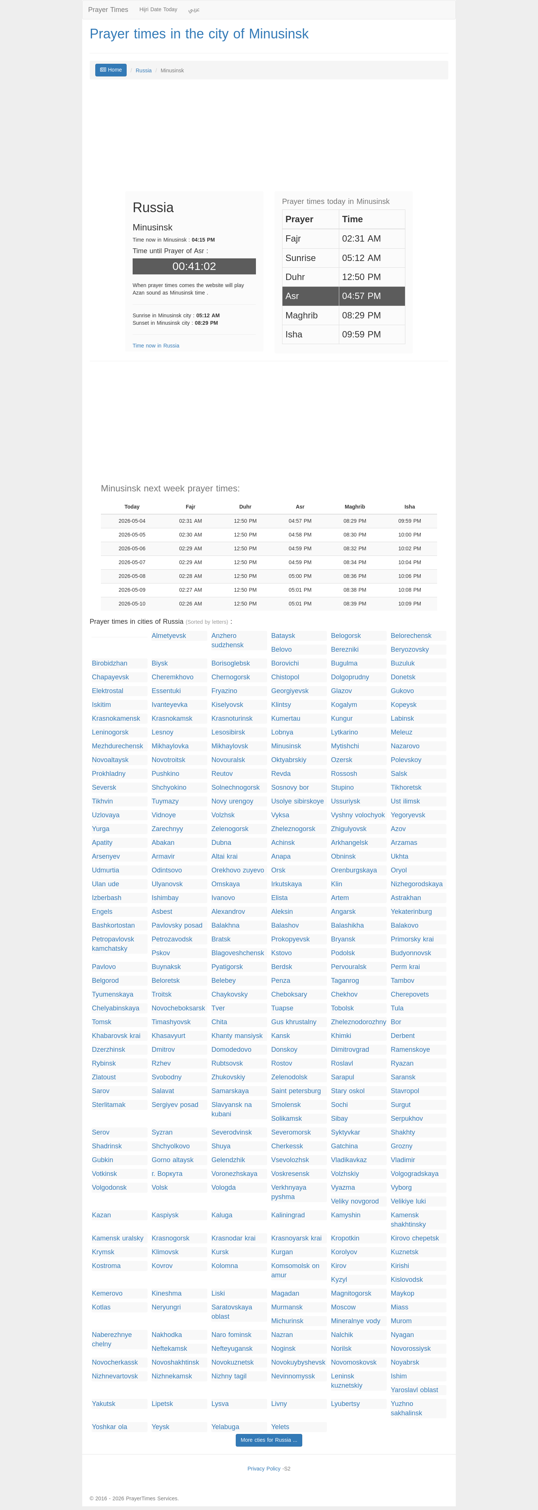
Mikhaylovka (170, 746)
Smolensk (286, 1105)
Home (111, 70)
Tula (397, 1008)
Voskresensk (290, 1174)
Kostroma (106, 1266)
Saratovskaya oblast (231, 1312)
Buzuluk (403, 663)
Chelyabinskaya (115, 1008)
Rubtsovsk (227, 1063)
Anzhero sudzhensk (227, 640)
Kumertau (285, 719)
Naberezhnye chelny (112, 1339)
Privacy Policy (263, 1469)
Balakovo (404, 926)
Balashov (285, 926)
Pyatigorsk (227, 967)
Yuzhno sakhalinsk (406, 1408)
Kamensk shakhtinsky (408, 1220)
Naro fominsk (231, 1335)
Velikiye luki (408, 1201)
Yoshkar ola (109, 1427)
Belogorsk (346, 636)
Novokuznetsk (232, 1363)
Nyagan (402, 1335)
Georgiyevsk (290, 691)
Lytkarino (344, 732)
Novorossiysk (411, 1349)
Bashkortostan (113, 926)
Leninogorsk (110, 732)
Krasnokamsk (172, 719)
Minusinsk (286, 746)
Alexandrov (228, 912)
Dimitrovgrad (350, 1050)
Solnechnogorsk (235, 788)
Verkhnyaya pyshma (288, 1192)
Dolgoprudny (350, 677)
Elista (279, 898)
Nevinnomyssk (293, 1376)
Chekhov (344, 995)
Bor (396, 1022)
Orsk (278, 870)
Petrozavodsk (172, 939)
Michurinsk (287, 1321)
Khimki (341, 1036)
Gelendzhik (228, 1160)
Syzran (162, 1132)
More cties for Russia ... (269, 1440)
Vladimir (403, 1160)
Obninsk (343, 857)
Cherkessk (287, 1146)
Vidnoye (164, 815)
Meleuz (401, 732)
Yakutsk (103, 1404)
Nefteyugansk (232, 1349)
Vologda (223, 1188)
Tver (218, 1008)
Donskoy (284, 1050)
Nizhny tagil (229, 1376)
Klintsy (281, 705)
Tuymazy (165, 801)
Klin (336, 884)
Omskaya (225, 884)
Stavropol (405, 1091)
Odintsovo (167, 870)
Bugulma (344, 663)
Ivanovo (223, 898)
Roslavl (342, 1063)
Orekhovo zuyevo (237, 870)
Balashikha (347, 926)
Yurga (100, 829)
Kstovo (281, 953)
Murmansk (287, 1307)
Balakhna (225, 926)
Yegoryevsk (408, 815)
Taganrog (345, 981)
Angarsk (343, 912)
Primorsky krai (412, 939)
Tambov (402, 981)
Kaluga (221, 1215)
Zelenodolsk (289, 1077)
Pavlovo (104, 967)
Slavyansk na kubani (231, 1109)
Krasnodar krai (233, 1238)
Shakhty (403, 1132)
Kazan (101, 1215)
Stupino (342, 788)
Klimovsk (165, 1252)
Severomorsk (291, 1132)
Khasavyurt (168, 1036)
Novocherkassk (115, 1363)
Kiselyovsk (227, 705)
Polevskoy (406, 760)
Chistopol (285, 677)
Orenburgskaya (354, 870)
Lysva (220, 1404)
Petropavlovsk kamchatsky (113, 944)
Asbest (162, 912)
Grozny (401, 1146)
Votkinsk (104, 1174)
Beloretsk (166, 981)
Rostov (281, 1063)
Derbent (403, 1036)
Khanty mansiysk (237, 1036)
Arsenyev (106, 857)
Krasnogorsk (170, 1238)
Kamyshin (346, 1215)
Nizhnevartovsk (115, 1376)
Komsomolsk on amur (295, 1270)
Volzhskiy (345, 1174)
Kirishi (400, 1266)
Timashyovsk (171, 1022)
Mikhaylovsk (229, 746)
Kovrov (162, 1266)
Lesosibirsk (228, 732)
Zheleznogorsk (293, 829)
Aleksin (282, 912)
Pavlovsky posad (177, 926)
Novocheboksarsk (178, 1008)
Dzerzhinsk (108, 1050)
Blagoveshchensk (237, 953)
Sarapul (342, 1077)
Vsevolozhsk (290, 1160)
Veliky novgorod (355, 1201)
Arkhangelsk (349, 843)
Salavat (163, 1091)
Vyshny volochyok (358, 815)
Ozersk (341, 760)
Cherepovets (410, 995)
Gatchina (344, 1146)
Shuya (221, 1146)
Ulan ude (105, 884)
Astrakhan (406, 898)
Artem (340, 898)
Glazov (341, 691)
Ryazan (402, 1063)
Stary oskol (348, 1091)
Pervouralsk (349, 967)
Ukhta (399, 857)
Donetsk (403, 677)
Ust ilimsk (405, 801)
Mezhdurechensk (117, 746)
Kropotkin (345, 1238)
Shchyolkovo (171, 1146)
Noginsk (283, 1349)
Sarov (100, 1091)
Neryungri (166, 1307)
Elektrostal (107, 691)
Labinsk (402, 719)
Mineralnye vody (355, 1321)
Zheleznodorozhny (358, 1022)
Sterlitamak (109, 1105)
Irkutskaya (286, 884)
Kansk (280, 1036)
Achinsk (283, 843)
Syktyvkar (345, 1132)
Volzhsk (223, 815)
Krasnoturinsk (232, 719)
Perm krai (405, 967)
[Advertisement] (269, 139)
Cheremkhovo (173, 677)
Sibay (339, 1119)
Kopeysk (404, 705)
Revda (281, 774)
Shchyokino (169, 788)
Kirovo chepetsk (415, 1238)
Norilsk (341, 1349)
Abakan (163, 843)
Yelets (280, 1427)
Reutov (222, 774)
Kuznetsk (404, 1252)
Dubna (221, 843)
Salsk (399, 774)
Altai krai (224, 857)
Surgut (401, 1105)
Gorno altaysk (173, 1160)
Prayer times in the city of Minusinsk (199, 34)
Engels (102, 912)
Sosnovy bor (290, 788)
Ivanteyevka (170, 705)
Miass (399, 1307)
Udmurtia (105, 870)
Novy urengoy (232, 801)
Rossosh (344, 774)
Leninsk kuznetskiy (346, 1381)
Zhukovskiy (228, 1077)
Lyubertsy (345, 1404)
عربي (194, 9)
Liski (218, 1294)
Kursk (220, 1252)
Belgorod (105, 981)
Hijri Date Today (158, 9)
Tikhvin (102, 801)
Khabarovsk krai (116, 1036)
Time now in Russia (156, 346)
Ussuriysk (345, 801)
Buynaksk (166, 967)
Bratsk (221, 939)
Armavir (163, 857)
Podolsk (343, 953)
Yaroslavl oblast (414, 1390)
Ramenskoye (410, 1050)
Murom (401, 1321)
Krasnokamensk (116, 719)
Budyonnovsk (411, 953)
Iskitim (101, 705)
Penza (280, 981)
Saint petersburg (296, 1091)
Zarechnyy (167, 829)
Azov (398, 829)
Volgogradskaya (415, 1174)
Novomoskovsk (354, 1363)
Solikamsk (286, 1119)
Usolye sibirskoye (297, 801)
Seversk (104, 788)
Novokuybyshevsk (298, 1363)
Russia (144, 71)
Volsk (160, 1188)
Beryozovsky (410, 650)
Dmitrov (163, 1050)
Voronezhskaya (234, 1174)
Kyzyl (339, 1280)
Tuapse (282, 1008)
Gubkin (102, 1160)
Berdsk (281, 967)
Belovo (281, 650)
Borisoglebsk (230, 663)
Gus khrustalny (293, 1022)
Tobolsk (342, 1008)
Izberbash (106, 898)
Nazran (282, 1335)
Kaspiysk (165, 1215)
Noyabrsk (405, 1363)
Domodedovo (231, 1050)
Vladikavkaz (349, 1160)
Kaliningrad (288, 1215)
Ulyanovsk (167, 884)
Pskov (161, 953)
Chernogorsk (230, 677)
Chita (219, 1022)
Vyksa (280, 815)
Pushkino (165, 774)
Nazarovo (405, 746)
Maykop (402, 1294)
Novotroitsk (168, 760)
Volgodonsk (109, 1188)
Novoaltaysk (110, 760)
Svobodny (167, 1077)
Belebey (223, 981)
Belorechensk (411, 636)
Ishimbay (165, 898)
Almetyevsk (169, 636)
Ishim (399, 1376)
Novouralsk (228, 760)
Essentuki (166, 691)
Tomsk (101, 1022)
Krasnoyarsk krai (296, 1238)
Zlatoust (104, 1077)
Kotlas (101, 1307)
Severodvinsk (231, 1132)
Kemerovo (107, 1294)
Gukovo (402, 691)
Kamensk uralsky (117, 1238)
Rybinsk (104, 1063)
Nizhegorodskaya (417, 884)
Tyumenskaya (112, 995)
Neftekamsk (169, 1349)
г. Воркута (167, 1174)
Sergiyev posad (175, 1105)
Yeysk (160, 1427)
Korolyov (344, 1252)
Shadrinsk (107, 1146)
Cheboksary (289, 995)
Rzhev (161, 1063)
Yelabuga (225, 1427)
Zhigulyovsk (349, 829)
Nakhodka (167, 1335)
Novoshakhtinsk (175, 1363)
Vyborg (401, 1188)
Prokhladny (109, 774)
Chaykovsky (229, 995)
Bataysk (283, 636)
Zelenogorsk (229, 829)
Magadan (285, 1294)
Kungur (342, 719)
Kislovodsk (407, 1280)
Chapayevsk (110, 677)
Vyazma (343, 1188)
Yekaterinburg (411, 912)
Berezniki (345, 650)
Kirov (338, 1266)
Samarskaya (230, 1091)
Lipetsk (162, 1404)
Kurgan (282, 1252)
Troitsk (161, 995)
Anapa (281, 857)
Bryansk (343, 939)
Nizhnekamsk (172, 1376)
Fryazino (224, 691)
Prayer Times (108, 9)
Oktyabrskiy (288, 760)
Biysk (160, 663)
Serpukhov (407, 1119)
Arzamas (404, 843)
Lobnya (282, 732)
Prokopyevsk (290, 939)
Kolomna (224, 1266)
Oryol (399, 870)
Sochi (339, 1105)
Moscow (343, 1307)
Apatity (102, 843)
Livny (279, 1404)
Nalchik (342, 1335)
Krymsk (103, 1252)
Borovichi (285, 663)
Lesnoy (162, 732)
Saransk (403, 1077)
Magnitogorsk (351, 1294)
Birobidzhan (109, 663)
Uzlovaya (106, 815)
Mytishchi (345, 746)
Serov (100, 1132)
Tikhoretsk (406, 788)
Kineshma (167, 1294)
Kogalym (344, 705)
